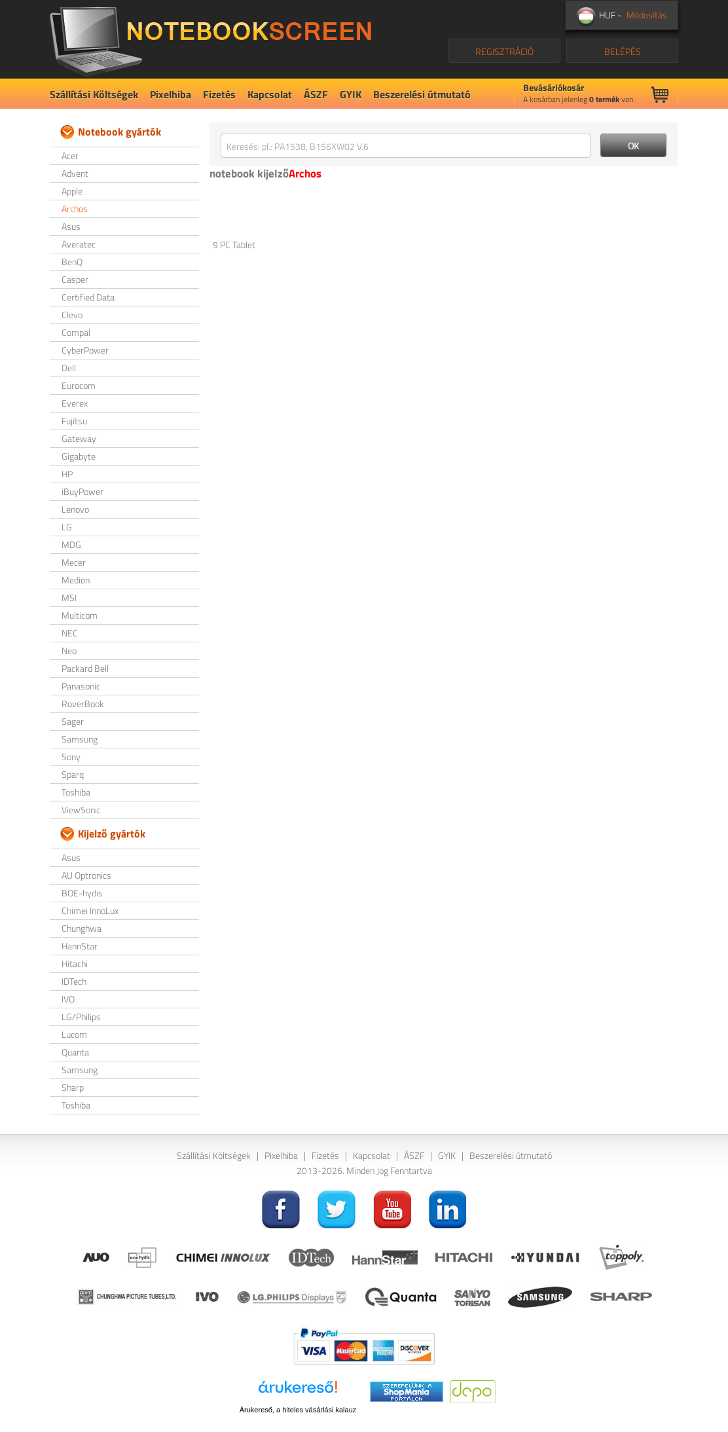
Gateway (79, 438)
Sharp (73, 1087)
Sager (73, 721)
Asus (71, 226)
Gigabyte (79, 456)
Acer (70, 155)
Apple (72, 191)
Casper (75, 279)
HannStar (80, 946)
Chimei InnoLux (90, 910)
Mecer (74, 562)
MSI (69, 597)
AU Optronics (86, 875)
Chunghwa (81, 928)
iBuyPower (82, 491)
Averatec (79, 244)
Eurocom (79, 385)
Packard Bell (85, 668)
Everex (75, 403)
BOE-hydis (82, 893)
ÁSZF (316, 94)
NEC (70, 633)
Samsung (80, 739)
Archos (75, 208)
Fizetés (219, 94)
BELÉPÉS (622, 51)
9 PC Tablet (234, 244)
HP (67, 474)
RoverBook (83, 703)
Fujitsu (74, 421)
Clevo (72, 314)
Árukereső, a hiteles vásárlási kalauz (298, 1410)
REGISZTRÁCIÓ (504, 51)
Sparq (73, 774)
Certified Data (88, 297)
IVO (68, 999)
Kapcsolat (269, 94)
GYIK (350, 94)
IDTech (74, 981)
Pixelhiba (170, 94)
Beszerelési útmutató (422, 94)
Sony (71, 756)
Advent (75, 173)
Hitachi (75, 963)
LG (67, 527)
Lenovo (75, 509)
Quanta (75, 1052)
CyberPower (85, 350)
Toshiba (76, 792)
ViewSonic (81, 810)
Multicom (80, 615)
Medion (76, 580)
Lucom (74, 1034)
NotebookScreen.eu (210, 39)
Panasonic (81, 686)
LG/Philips (81, 1016)
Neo (69, 650)
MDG (71, 544)
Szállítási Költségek (94, 94)
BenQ (72, 261)
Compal (76, 332)
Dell (69, 368)
